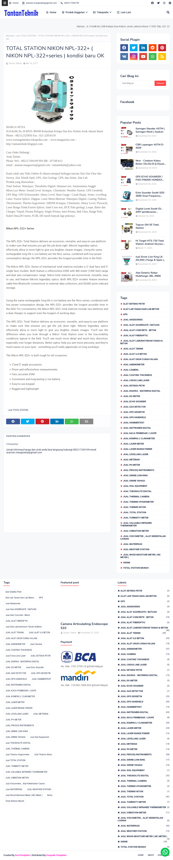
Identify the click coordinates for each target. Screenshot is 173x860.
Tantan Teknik (15, 63)
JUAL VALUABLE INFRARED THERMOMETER (136, 524)
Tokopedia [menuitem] (101, 12)
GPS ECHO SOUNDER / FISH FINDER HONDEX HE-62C (149, 178)
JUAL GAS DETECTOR (134, 406)
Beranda (10, 36)
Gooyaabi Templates (56, 855)
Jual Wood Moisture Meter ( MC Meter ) (140, 556)
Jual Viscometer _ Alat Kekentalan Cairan (143, 537)
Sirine (126, 562)
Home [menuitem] (51, 12)
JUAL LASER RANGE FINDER (137, 449)
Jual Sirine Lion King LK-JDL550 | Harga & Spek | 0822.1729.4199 (150, 258)
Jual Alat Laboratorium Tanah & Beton (141, 342)
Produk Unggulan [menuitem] (73, 12)
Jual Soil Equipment (135, 486)
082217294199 (69, 3)
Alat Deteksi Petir (134, 303)
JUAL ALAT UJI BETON (135, 354)
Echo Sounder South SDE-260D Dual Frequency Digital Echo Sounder (150, 194)
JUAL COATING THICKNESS (137, 375)
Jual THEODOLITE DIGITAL (137, 491)
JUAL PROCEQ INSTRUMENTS (138, 470)
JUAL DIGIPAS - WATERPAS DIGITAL (141, 391)
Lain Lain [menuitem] (124, 12)
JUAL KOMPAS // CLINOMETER (139, 438)
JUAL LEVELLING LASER (135, 454)
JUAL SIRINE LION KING (135, 475)
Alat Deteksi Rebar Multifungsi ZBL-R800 (148, 274)
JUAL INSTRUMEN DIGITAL (137, 428)
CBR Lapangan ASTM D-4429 (150, 146)
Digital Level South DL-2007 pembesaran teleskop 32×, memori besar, (149, 210)
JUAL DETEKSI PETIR (134, 385)
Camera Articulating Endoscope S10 (84, 626)
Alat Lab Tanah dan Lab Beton (141, 309)
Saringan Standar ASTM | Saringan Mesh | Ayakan (150, 130)
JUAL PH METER (131, 465)
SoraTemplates (22, 855)
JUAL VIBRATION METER (136, 531)
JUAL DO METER (131, 396)
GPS (125, 314)
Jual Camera (131, 369)
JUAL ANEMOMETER (133, 364)
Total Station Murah (136, 568)
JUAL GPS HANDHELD (134, 417)
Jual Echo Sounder (134, 401)
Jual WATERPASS (132, 544)
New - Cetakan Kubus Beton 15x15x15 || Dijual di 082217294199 (150, 162)
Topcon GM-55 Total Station (147, 226)
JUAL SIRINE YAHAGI (134, 480)
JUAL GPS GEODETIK (134, 412)
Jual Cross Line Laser (136, 380)
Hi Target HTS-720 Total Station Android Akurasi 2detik (150, 242)
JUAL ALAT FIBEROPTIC (135, 335)
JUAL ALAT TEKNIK (133, 348)
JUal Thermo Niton (134, 507)
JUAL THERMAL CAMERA (136, 496)
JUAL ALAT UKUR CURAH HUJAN (140, 359)
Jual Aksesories (133, 319)
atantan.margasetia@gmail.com (39, 3)
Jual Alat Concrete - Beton (139, 330)
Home (13, 3)
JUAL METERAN (131, 459)
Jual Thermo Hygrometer (138, 502)
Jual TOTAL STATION (26, 36)
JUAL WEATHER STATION (136, 549)
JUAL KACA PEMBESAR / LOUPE (139, 433)
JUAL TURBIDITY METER (135, 517)
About (151, 855)
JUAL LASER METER (133, 443)
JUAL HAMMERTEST (133, 422)
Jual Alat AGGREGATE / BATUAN (141, 325)
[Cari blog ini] (137, 83)
